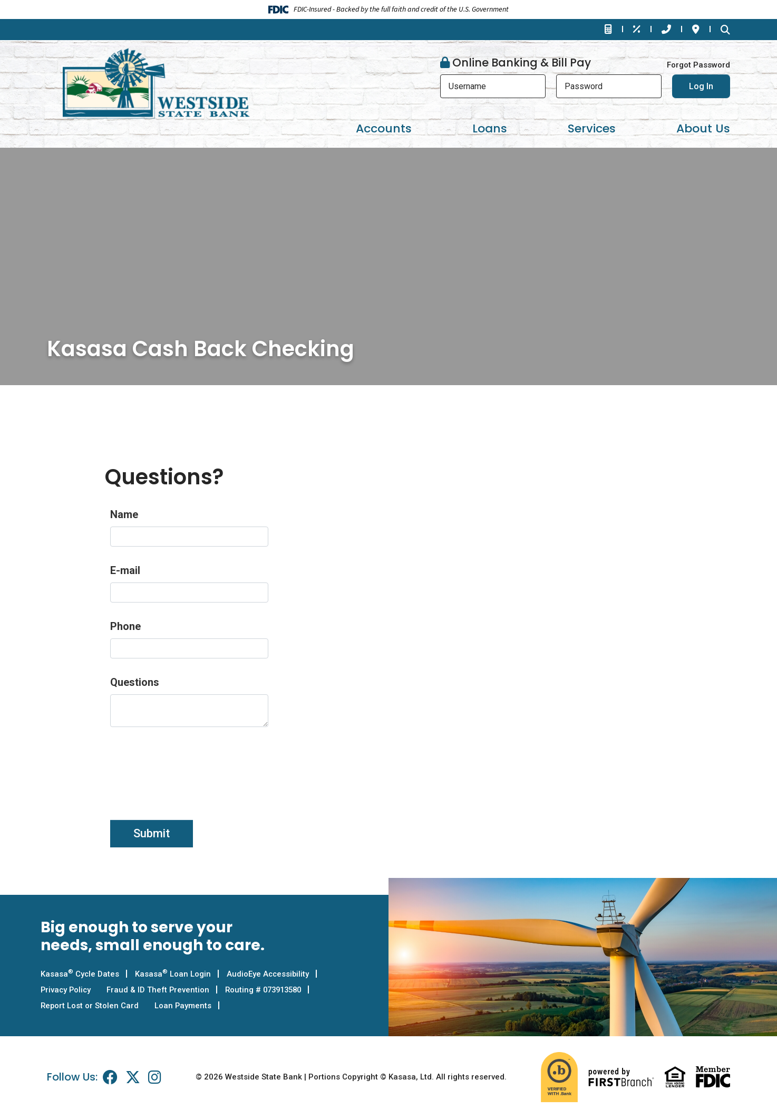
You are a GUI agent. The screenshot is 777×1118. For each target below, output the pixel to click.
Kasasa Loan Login (173, 974)
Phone (125, 626)
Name (124, 514)
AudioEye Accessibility (269, 974)
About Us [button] (703, 128)
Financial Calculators (608, 29)
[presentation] (190, 767)
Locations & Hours (696, 29)
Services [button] (592, 128)
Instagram (154, 1077)
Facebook (110, 1077)
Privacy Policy (67, 990)
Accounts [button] (384, 128)
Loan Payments (184, 1005)
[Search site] (725, 29)
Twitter (132, 1077)
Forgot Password (698, 65)
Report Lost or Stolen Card (90, 1005)
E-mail (125, 570)
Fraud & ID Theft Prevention (160, 990)
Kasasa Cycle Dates (80, 974)
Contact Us (666, 29)
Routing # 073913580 (268, 990)
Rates (636, 29)
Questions (134, 682)
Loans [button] (489, 128)
